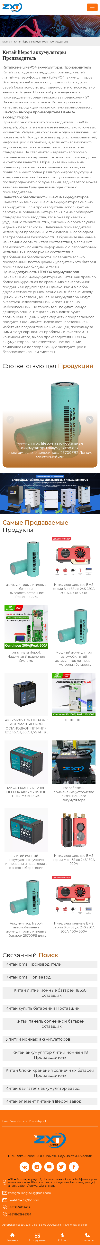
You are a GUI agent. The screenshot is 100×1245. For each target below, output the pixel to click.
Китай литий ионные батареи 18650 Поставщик (50, 993)
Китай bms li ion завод (28, 977)
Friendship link (18, 1121)
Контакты (87, 1237)
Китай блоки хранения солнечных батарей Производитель (50, 1073)
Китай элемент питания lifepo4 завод (43, 1101)
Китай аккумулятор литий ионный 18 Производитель (50, 1055)
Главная (7, 41)
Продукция (37, 1237)
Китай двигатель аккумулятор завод (42, 1088)
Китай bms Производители (33, 964)
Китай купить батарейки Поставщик (42, 1008)
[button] (90, 420)
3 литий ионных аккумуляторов (37, 1039)
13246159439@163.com (23, 1200)
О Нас (62, 1237)
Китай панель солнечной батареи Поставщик (50, 1024)
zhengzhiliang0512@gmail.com (29, 1193)
